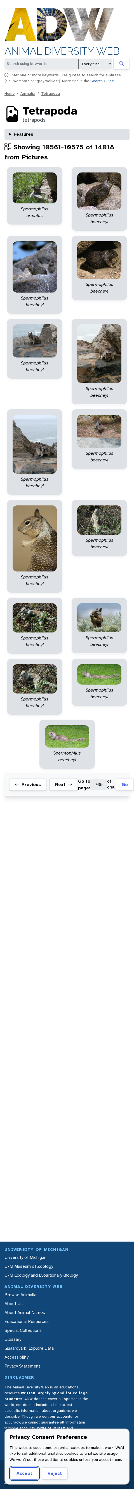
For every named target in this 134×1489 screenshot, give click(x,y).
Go (125, 784)
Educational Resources (26, 1321)
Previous (28, 784)
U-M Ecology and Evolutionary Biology (41, 1275)
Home (9, 93)
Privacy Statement (22, 1366)
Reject (55, 1473)
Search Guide (102, 80)
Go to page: (84, 784)
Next (63, 784)
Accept (24, 1473)
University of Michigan (25, 1257)
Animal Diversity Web (61, 51)
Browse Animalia (20, 1295)
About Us (13, 1303)
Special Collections (23, 1330)
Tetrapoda (50, 93)
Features (23, 134)
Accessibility (16, 1357)
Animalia (27, 93)
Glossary (12, 1339)
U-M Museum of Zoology (28, 1266)
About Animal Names (24, 1312)
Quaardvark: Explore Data (29, 1348)
